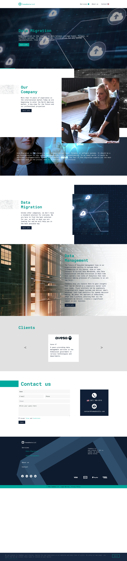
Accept (29, 418)
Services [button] (83, 4)
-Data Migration (31, 451)
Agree (116, 556)
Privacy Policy (75, 486)
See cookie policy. (11, 558)
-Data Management (32, 456)
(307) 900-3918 (94, 400)
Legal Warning (65, 486)
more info (24, 45)
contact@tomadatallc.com (94, 411)
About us (95, 4)
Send (21, 422)
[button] (25, 348)
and (33, 418)
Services (25, 448)
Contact (104, 4)
